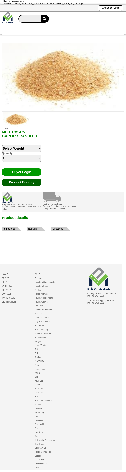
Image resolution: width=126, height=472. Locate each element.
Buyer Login (21, 172)
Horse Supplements (43, 400)
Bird (36, 377)
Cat (36, 416)
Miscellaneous (41, 464)
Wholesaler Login (110, 7)
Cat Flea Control (42, 318)
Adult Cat (39, 381)
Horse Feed (40, 369)
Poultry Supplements (44, 298)
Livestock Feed (41, 286)
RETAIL (5, 282)
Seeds (37, 385)
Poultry (38, 290)
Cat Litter (39, 408)
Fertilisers (39, 393)
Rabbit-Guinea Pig (43, 452)
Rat (36, 349)
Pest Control (40, 460)
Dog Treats (39, 444)
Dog (36, 428)
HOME (5, 274)
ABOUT (5, 278)
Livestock (39, 432)
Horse (37, 396)
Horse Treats (40, 345)
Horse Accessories (43, 333)
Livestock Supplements (45, 282)
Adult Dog (39, 389)
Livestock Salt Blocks (44, 310)
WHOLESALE (8, 286)
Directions (58, 228)
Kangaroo (39, 341)
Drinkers (38, 357)
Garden (38, 456)
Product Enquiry (21, 182)
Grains (37, 468)
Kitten (37, 373)
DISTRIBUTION (9, 302)
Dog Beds (39, 306)
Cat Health (39, 420)
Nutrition (32, 228)
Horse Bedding (41, 329)
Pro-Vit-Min (39, 361)
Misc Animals (40, 448)
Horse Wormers (41, 294)
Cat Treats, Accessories (45, 440)
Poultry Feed (40, 337)
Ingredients (9, 228)
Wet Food (39, 274)
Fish (36, 353)
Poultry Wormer (41, 302)
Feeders (38, 278)
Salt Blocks (39, 325)
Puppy (37, 365)
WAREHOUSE (8, 298)
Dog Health (39, 424)
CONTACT (6, 294)
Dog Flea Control (42, 321)
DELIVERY (6, 290)
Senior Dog (39, 412)
